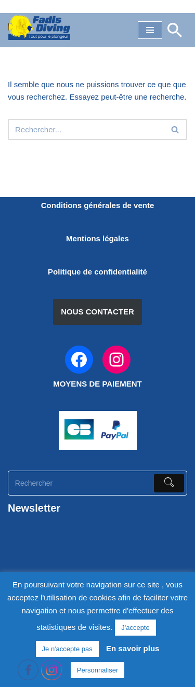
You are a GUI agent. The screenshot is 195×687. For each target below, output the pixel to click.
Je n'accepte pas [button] (67, 649)
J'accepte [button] (135, 627)
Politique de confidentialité (97, 271)
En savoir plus (133, 648)
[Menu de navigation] (150, 30)
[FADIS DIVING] (39, 27)
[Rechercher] (174, 30)
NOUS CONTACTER (97, 311)
